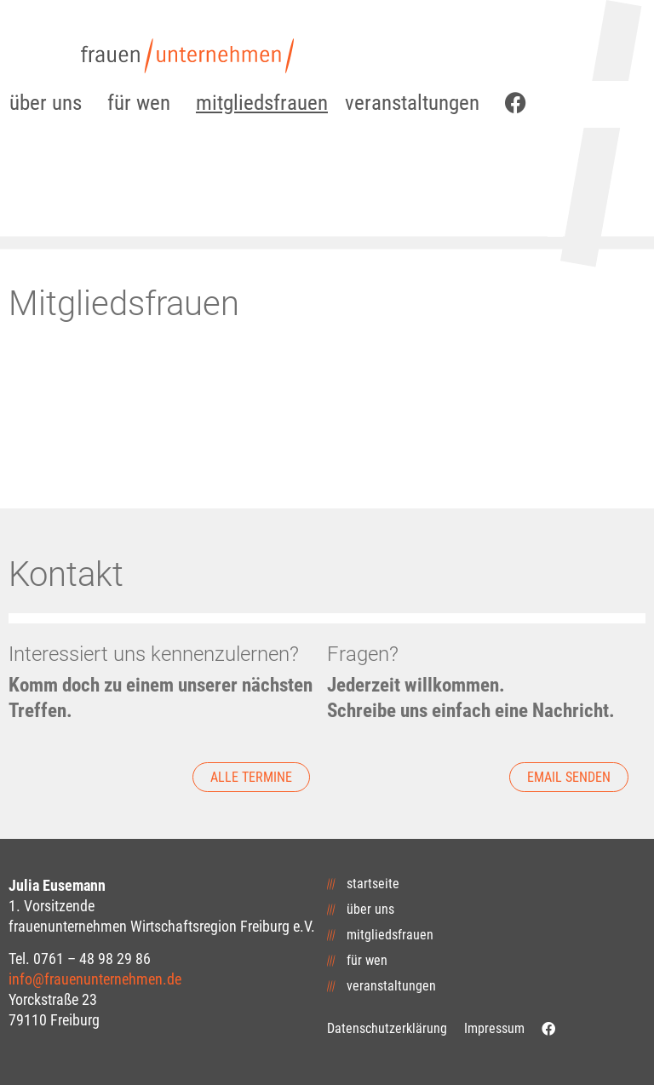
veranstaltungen (416, 102)
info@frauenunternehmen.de (95, 979)
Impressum (494, 1028)
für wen (143, 102)
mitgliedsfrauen (262, 102)
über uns (49, 102)
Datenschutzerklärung (387, 1028)
